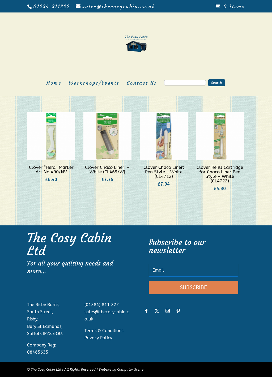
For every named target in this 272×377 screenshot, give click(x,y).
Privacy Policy (98, 337)
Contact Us (142, 83)
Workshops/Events (94, 83)
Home (53, 83)
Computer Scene (130, 369)
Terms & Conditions (103, 330)
